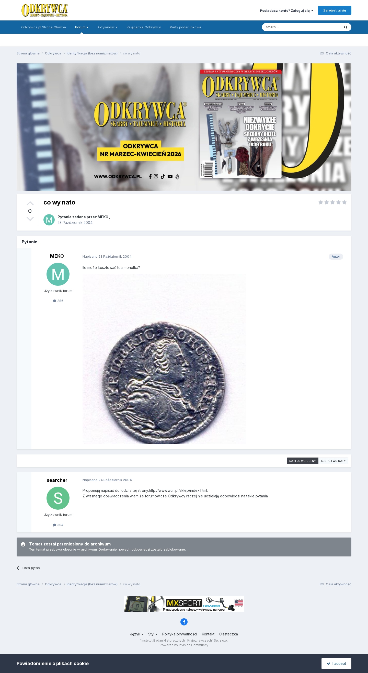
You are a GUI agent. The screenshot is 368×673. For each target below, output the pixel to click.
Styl (152, 634)
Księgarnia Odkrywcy (144, 27)
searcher (57, 480)
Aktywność (107, 27)
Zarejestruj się (334, 10)
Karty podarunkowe (185, 27)
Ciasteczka (228, 634)
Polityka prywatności (179, 634)
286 (58, 301)
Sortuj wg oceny (302, 460)
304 (58, 525)
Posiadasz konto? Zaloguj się (286, 10)
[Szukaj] (288, 27)
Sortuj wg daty (333, 460)
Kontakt (208, 634)
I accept (336, 663)
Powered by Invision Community (184, 645)
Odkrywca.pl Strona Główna (43, 27)
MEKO (103, 217)
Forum (81, 29)
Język (136, 634)
